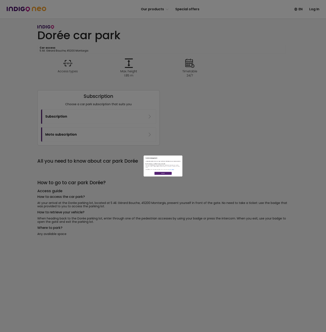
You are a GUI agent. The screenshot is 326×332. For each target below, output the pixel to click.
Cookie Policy (196, 180)
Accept (163, 194)
